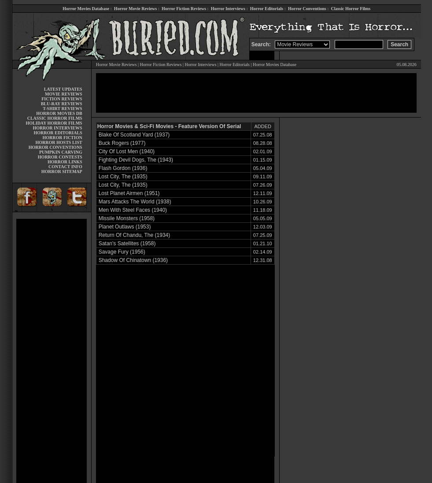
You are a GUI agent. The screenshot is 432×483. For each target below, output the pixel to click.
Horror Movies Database (86, 8)
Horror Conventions (307, 8)
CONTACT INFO (65, 166)
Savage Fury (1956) (122, 252)
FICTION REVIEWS (61, 98)
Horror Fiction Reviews (184, 8)
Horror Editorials (266, 8)
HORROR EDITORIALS (58, 132)
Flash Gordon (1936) (123, 168)
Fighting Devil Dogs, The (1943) (136, 160)
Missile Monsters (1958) (127, 218)
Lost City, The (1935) (123, 176)
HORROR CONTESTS (60, 157)
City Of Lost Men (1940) (127, 151)
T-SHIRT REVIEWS (62, 108)
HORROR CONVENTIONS (55, 147)
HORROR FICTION (62, 137)
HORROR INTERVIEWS (57, 127)
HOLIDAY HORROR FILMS (54, 123)
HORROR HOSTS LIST (59, 142)
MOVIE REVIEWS (63, 94)
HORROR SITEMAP (61, 171)
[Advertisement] (51, 351)
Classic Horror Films (350, 8)
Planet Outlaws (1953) (125, 227)
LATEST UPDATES (63, 89)
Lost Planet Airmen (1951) (129, 193)
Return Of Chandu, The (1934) (134, 235)
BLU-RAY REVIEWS (61, 103)
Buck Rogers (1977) (122, 143)
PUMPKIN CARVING (60, 152)
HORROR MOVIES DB (59, 113)
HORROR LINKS (65, 161)
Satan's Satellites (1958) (127, 243)
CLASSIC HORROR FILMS (54, 118)
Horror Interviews (228, 8)
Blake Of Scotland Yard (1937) (134, 135)
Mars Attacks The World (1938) (135, 202)
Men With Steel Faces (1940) (133, 210)
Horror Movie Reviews (135, 8)
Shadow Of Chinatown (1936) (133, 260)
